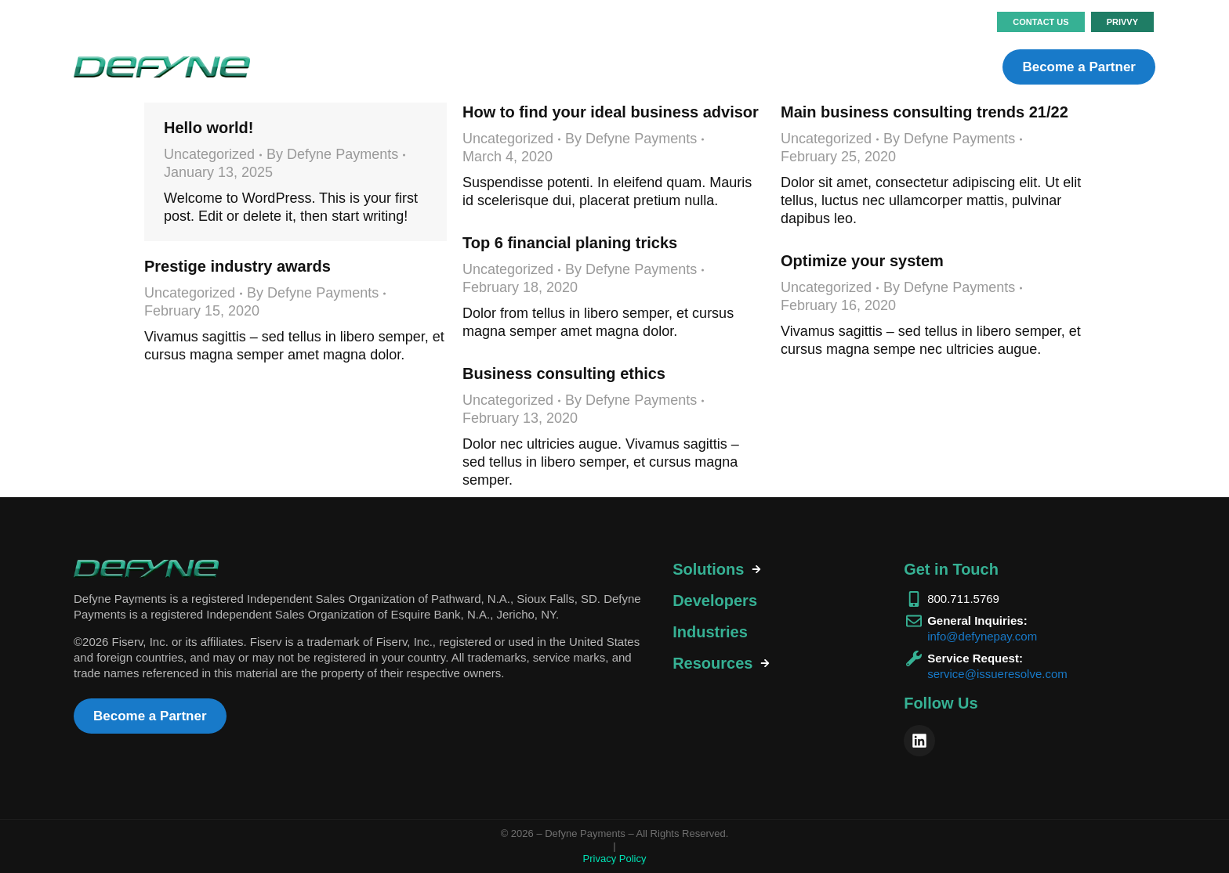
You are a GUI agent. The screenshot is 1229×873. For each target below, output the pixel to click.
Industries (710, 631)
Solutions (708, 569)
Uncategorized (209, 154)
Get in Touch (951, 569)
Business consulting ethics (563, 373)
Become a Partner (1079, 67)
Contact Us (1040, 22)
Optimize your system (862, 260)
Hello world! (208, 127)
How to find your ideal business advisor (610, 112)
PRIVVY (1122, 22)
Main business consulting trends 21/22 (924, 112)
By (332, 154)
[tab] (774, 569)
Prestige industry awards (237, 266)
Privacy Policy (615, 858)
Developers (715, 600)
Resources (712, 663)
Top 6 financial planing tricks (569, 242)
